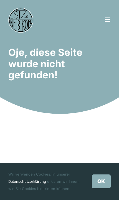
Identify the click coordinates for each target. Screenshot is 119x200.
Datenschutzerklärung (27, 181)
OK (101, 181)
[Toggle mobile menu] (108, 19)
